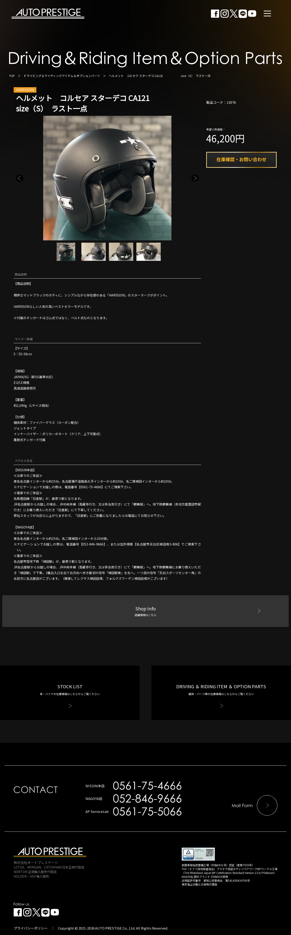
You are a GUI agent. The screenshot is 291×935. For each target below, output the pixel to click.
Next (195, 178)
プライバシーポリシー (31, 928)
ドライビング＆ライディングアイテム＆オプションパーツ (62, 76)
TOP (12, 76)
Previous (19, 178)
